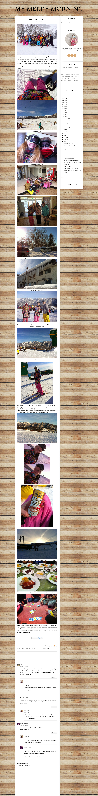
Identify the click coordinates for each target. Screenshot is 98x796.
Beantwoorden (54, 677)
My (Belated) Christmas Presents (71, 168)
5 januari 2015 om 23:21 (24, 725)
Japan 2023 (69, 72)
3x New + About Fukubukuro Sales (71, 160)
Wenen (69, 78)
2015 (63, 116)
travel (48, 648)
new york (76, 80)
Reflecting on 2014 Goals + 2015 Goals (72, 162)
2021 (63, 104)
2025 (63, 96)
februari (65, 139)
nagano (33, 648)
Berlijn (76, 67)
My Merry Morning (49, 9)
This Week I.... (67, 147)
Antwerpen (64, 67)
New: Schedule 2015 (68, 143)
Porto (62, 76)
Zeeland (74, 78)
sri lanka (63, 82)
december (66, 118)
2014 (63, 172)
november (66, 121)
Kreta (73, 72)
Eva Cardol (26, 681)
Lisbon (62, 74)
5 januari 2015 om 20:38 (24, 697)
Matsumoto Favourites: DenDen (71, 145)
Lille (78, 72)
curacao (70, 80)
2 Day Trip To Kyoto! (68, 156)
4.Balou (22, 664)
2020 (63, 106)
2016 (63, 114)
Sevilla (77, 76)
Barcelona (70, 67)
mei (64, 133)
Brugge (69, 69)
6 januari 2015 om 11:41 (27, 712)
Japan (30, 648)
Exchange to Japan (24, 648)
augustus (66, 127)
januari (65, 141)
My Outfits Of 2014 (68, 166)
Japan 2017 (63, 72)
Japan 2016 (78, 69)
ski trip (42, 648)
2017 (63, 112)
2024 (63, 98)
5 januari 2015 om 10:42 (24, 666)
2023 (63, 100)
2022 (63, 102)
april (65, 135)
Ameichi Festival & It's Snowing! (71, 152)
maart (65, 137)
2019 (63, 108)
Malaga (73, 74)
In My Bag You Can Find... (70, 149)
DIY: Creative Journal (68, 154)
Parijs (77, 74)
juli (64, 129)
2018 (63, 110)
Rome (72, 76)
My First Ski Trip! (68, 164)
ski (36, 648)
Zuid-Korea (64, 80)
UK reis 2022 (63, 78)
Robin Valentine (24, 723)
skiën (45, 648)
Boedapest (63, 69)
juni (64, 131)
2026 (63, 94)
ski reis (38, 648)
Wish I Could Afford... (69, 158)
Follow (62, 177)
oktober (65, 123)
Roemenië (67, 76)
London (68, 74)
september (66, 125)
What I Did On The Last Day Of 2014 (72, 170)
